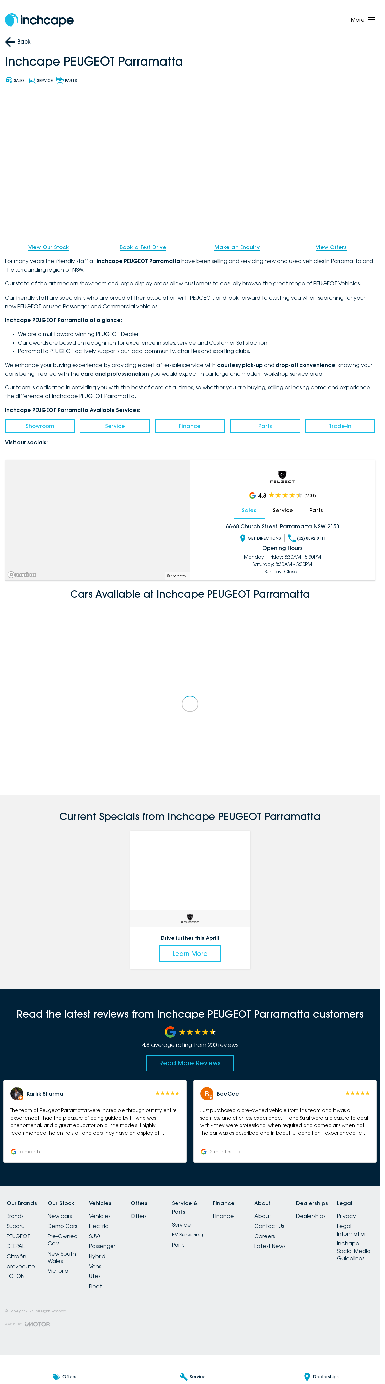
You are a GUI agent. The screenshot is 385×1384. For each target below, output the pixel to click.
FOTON (16, 1276)
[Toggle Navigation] (363, 19)
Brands (15, 1216)
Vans (95, 1266)
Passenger (102, 1246)
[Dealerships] (321, 1377)
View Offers (331, 247)
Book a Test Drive (143, 247)
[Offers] (64, 1377)
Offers (138, 1216)
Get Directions (260, 538)
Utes (94, 1276)
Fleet (95, 1286)
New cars (60, 1216)
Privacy (346, 1216)
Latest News (269, 1246)
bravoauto (21, 1266)
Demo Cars (62, 1226)
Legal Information (352, 1229)
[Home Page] (39, 20)
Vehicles (99, 1216)
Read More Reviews (190, 1063)
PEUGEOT (18, 1236)
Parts (265, 426)
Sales (249, 510)
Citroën (16, 1256)
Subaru (16, 1226)
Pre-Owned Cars (63, 1240)
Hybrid (97, 1256)
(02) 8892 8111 (307, 538)
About (262, 1216)
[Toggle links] (27, 1324)
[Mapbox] (23, 574)
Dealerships (310, 1216)
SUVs (94, 1236)
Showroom (40, 426)
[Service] (192, 1377)
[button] (95, 1121)
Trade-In (340, 426)
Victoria (58, 1271)
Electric (99, 1226)
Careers (264, 1236)
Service (115, 426)
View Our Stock (48, 247)
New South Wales (62, 1257)
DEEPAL (16, 1246)
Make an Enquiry (237, 247)
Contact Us (269, 1226)
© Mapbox (176, 576)
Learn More (190, 954)
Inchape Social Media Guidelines (353, 1251)
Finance (190, 426)
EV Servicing (187, 1234)
